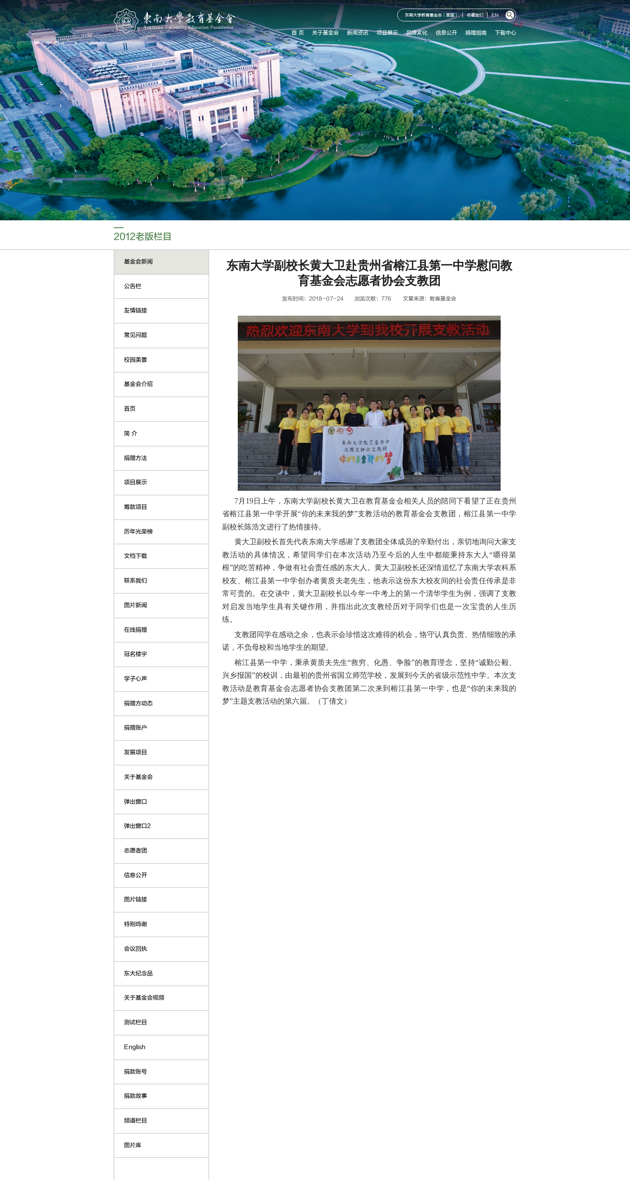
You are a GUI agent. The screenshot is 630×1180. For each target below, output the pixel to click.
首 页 (298, 33)
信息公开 (446, 33)
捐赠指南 (476, 33)
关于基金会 (325, 33)
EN (495, 16)
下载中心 (505, 33)
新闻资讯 (357, 33)
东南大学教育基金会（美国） (431, 16)
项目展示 (387, 33)
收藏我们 (475, 16)
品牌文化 (417, 33)
